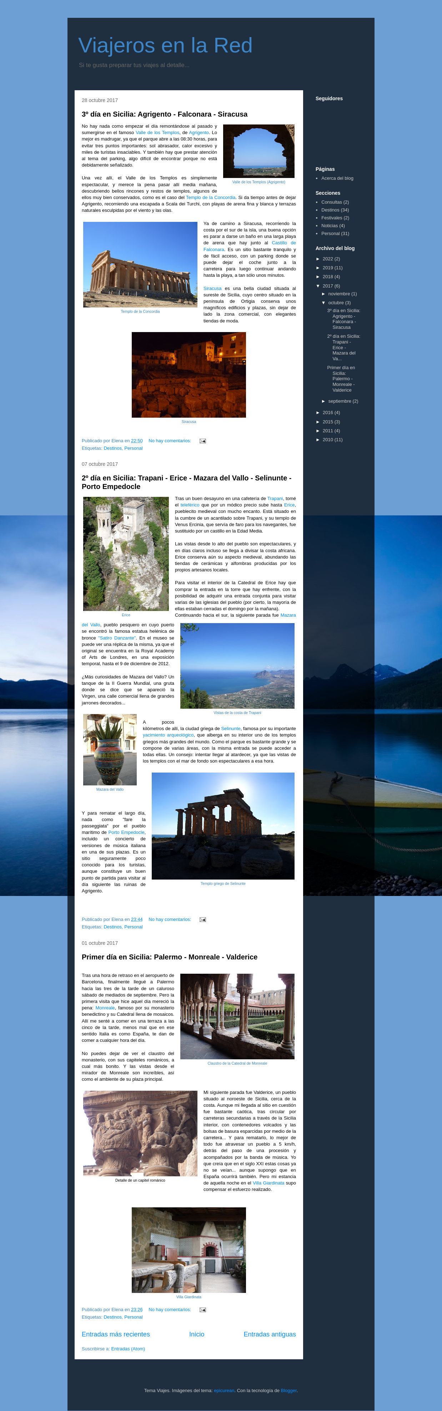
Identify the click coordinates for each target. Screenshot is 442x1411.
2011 (329, 430)
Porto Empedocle (127, 832)
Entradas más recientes (116, 1334)
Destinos (113, 448)
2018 (329, 276)
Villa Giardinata (269, 1183)
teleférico (190, 505)
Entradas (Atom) (128, 1348)
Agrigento (199, 132)
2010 (329, 439)
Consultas (331, 202)
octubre (336, 302)
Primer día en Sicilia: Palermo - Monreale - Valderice (169, 957)
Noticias (329, 225)
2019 (329, 267)
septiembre (340, 401)
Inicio (196, 1334)
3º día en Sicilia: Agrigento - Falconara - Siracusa (164, 114)
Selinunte (230, 728)
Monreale (105, 1007)
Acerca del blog (337, 178)
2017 (329, 286)
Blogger (289, 1390)
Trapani (275, 498)
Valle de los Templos (157, 132)
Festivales (331, 217)
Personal (133, 448)
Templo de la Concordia (211, 197)
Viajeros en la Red (165, 45)
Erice (289, 505)
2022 (329, 258)
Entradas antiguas (269, 1334)
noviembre (339, 293)
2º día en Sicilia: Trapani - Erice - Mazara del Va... (343, 347)
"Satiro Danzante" (117, 638)
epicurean (224, 1390)
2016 (329, 412)
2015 (329, 421)
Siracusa (213, 288)
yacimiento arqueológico (168, 735)
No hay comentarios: (170, 440)
